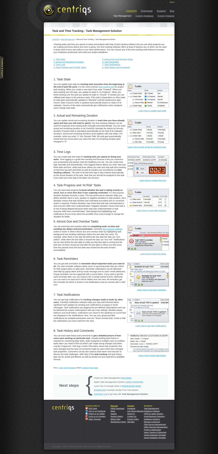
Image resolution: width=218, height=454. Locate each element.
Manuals (114, 406)
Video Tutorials (94, 419)
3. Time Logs (59, 65)
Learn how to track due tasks (153, 254)
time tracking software (112, 229)
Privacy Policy (133, 419)
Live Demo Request (135, 411)
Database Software (152, 411)
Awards (114, 414)
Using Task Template (67, 368)
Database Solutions (152, 419)
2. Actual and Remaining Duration (69, 62)
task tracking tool (106, 87)
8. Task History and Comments (116, 67)
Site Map (131, 422)
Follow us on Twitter (96, 414)
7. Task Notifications (111, 65)
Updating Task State (90, 368)
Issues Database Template (155, 438)
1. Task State (59, 59)
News (113, 411)
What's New (115, 419)
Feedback (131, 408)
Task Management (67, 39)
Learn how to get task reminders (151, 290)
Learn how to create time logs (152, 180)
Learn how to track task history (152, 355)
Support (161, 10)
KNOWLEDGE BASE (131, 386)
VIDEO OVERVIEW (134, 382)
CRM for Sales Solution (153, 414)
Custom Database (144, 16)
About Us (131, 414)
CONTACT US (100, 394)
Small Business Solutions (154, 416)
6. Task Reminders (110, 62)
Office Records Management (155, 427)
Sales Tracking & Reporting (155, 432)
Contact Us (131, 416)
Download (147, 10)
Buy (172, 10)
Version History (117, 416)
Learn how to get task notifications (150, 326)
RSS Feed (92, 408)
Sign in (172, 2)
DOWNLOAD (100, 390)
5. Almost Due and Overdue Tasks (117, 59)
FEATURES (126, 378)
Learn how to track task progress (151, 210)
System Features (166, 16)
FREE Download (117, 408)
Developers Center (118, 422)
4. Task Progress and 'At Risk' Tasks (70, 67)
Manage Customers (152, 422)
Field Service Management (155, 424)
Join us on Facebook (97, 411)
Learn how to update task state (152, 111)
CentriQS (131, 10)
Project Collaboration (152, 430)
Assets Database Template (155, 435)
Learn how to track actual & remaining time (146, 147)
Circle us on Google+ (97, 416)
